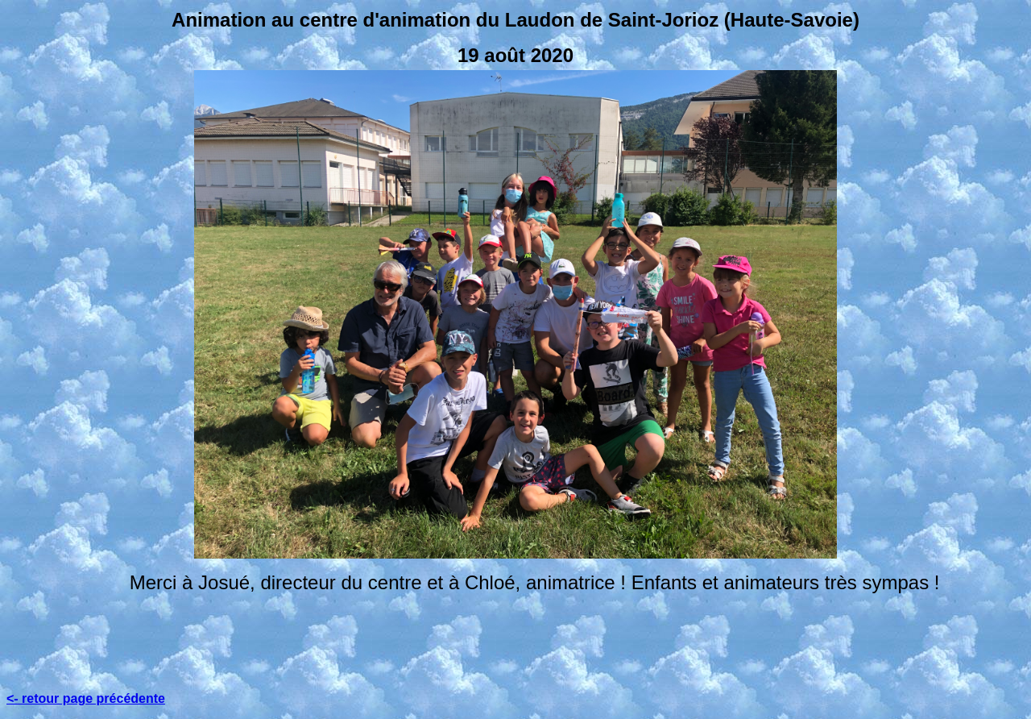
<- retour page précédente (85, 698)
